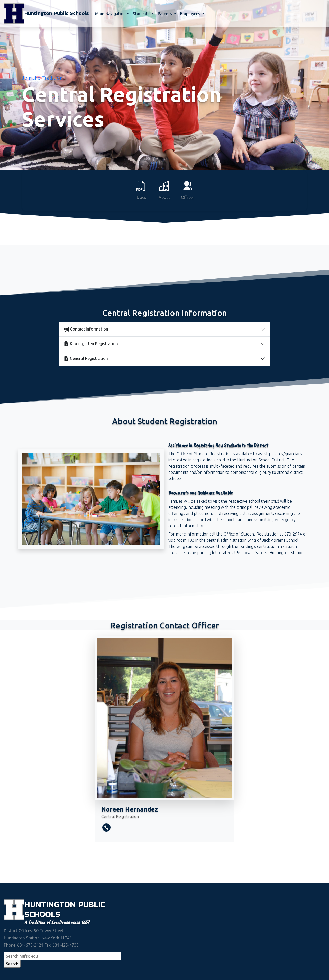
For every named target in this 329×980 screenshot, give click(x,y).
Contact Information (86, 329)
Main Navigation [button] (110, 13)
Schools (42, 914)
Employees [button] (190, 13)
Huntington (51, 904)
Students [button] (142, 13)
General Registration (86, 358)
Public (91, 904)
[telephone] (106, 827)
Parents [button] (165, 13)
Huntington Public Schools (46, 13)
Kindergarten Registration (91, 344)
